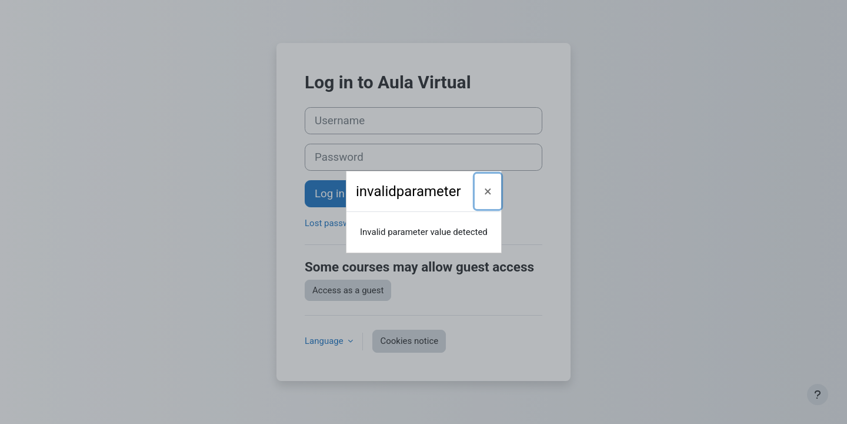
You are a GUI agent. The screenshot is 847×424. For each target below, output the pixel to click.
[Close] (488, 191)
